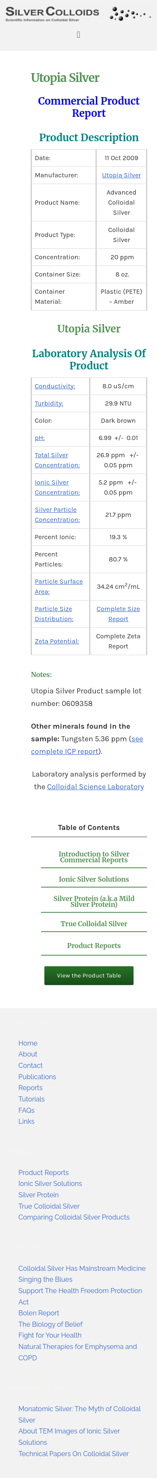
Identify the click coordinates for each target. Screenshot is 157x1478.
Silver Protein (38, 1195)
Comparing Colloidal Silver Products (73, 1217)
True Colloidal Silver (94, 923)
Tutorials (31, 1099)
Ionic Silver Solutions (94, 879)
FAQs (26, 1110)
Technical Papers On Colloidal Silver (73, 1454)
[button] (78, 34)
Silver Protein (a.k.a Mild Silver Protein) (94, 901)
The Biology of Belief (50, 1324)
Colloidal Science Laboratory (95, 786)
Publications (37, 1077)
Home (27, 1043)
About (27, 1054)
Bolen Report (38, 1313)
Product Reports (94, 945)
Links (26, 1121)
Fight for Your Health (50, 1335)
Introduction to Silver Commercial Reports (94, 857)
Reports (30, 1088)
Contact (30, 1066)
